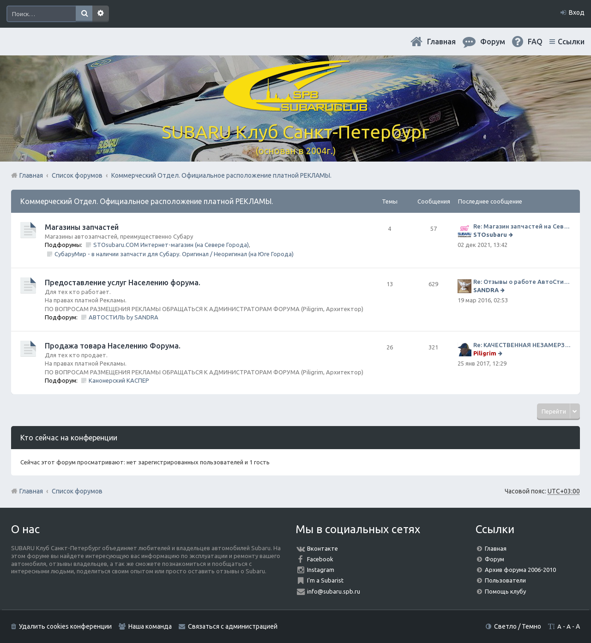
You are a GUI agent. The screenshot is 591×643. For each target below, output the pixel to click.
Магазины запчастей (82, 227)
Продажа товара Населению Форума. (113, 346)
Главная (441, 41)
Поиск (84, 14)
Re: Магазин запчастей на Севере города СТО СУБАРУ (522, 226)
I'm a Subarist (325, 580)
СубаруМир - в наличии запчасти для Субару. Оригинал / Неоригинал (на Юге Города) (174, 254)
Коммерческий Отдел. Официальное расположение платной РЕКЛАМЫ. (146, 201)
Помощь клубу (505, 591)
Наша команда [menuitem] (150, 626)
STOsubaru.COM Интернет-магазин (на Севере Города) (171, 244)
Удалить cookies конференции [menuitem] (65, 626)
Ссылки (571, 41)
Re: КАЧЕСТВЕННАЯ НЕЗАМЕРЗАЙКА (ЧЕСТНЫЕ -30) (522, 345)
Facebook (320, 559)
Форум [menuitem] (492, 41)
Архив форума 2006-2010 (520, 569)
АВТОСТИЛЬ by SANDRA (123, 317)
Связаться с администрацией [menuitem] (232, 626)
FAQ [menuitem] (535, 41)
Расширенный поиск (100, 14)
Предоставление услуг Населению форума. (122, 282)
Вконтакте (322, 548)
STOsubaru (490, 234)
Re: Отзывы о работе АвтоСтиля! (522, 281)
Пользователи (505, 580)
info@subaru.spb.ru (333, 591)
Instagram (320, 569)
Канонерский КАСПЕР (119, 380)
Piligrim (484, 353)
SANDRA (486, 290)
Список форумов (77, 491)
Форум (494, 559)
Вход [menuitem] (577, 12)
